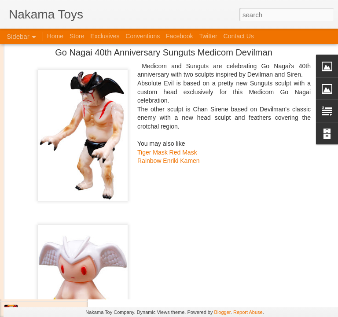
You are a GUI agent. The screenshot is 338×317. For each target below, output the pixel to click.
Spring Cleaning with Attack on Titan (64, 232)
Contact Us (239, 36)
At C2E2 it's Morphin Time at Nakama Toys (72, 212)
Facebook (179, 36)
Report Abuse (248, 312)
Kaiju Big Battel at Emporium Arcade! (65, 272)
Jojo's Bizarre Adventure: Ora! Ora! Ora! (68, 291)
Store (77, 36)
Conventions (142, 36)
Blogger (222, 312)
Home (55, 36)
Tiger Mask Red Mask (167, 59)
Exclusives (104, 36)
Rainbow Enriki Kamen (168, 67)
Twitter (208, 36)
